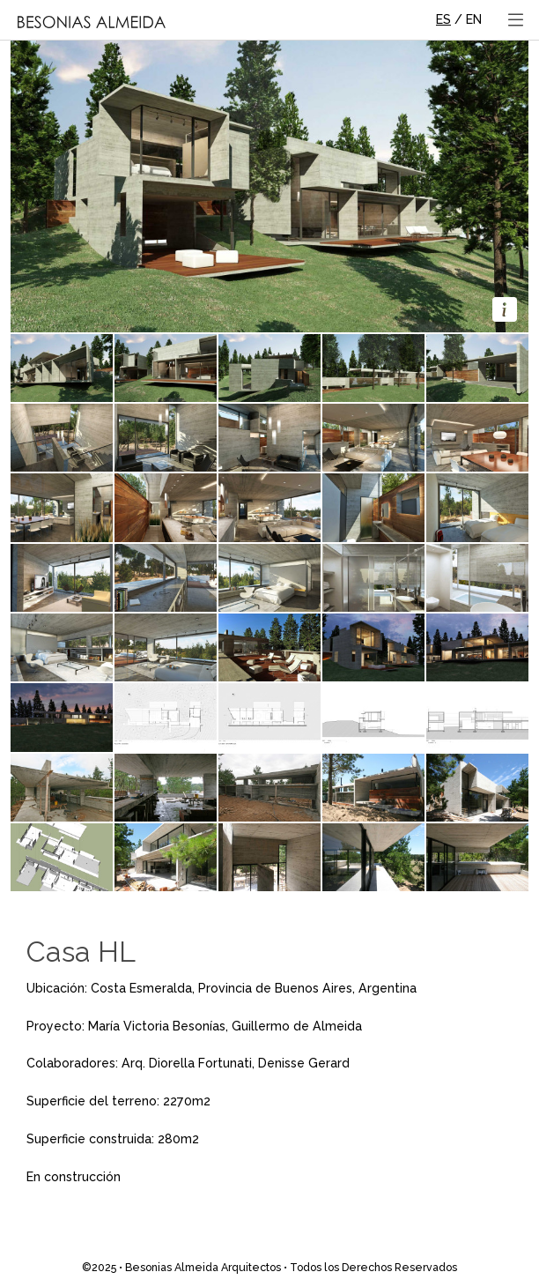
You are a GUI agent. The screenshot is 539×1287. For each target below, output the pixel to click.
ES (443, 19)
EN (474, 19)
